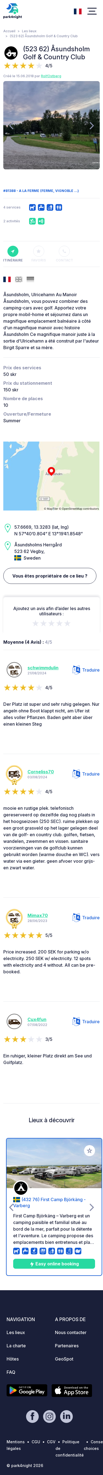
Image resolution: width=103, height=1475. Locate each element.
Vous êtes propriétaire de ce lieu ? (49, 576)
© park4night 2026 (25, 1465)
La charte (16, 1345)
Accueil (9, 31)
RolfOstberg (51, 76)
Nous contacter (71, 1332)
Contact (64, 254)
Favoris (38, 254)
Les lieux (29, 31)
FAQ (11, 1372)
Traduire (86, 670)
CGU (36, 1441)
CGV (51, 1441)
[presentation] (11, 125)
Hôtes (13, 1359)
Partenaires (67, 1345)
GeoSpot (64, 1359)
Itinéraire (13, 254)
